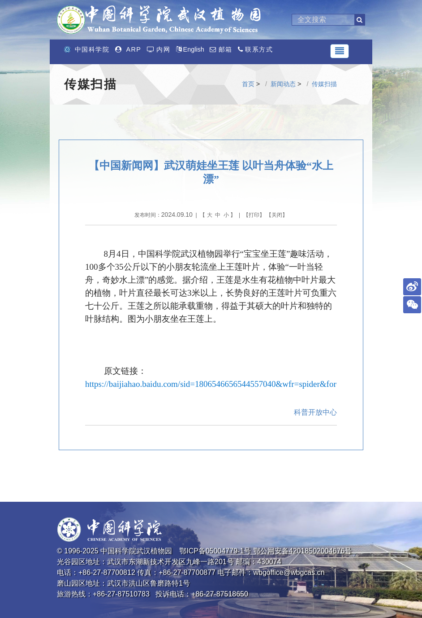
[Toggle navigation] (339, 51)
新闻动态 (283, 84)
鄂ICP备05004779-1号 (215, 551)
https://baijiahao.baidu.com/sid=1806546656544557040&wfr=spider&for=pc (217, 384)
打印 (254, 215)
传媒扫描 (324, 84)
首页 (248, 84)
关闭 (276, 215)
